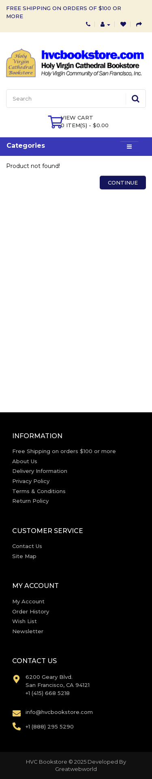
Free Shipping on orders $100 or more (64, 451)
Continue (123, 182)
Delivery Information (39, 471)
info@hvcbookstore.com (59, 712)
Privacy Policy (30, 481)
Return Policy (30, 501)
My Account (28, 601)
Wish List (24, 621)
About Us (24, 461)
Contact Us (27, 546)
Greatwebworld (76, 769)
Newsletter (27, 631)
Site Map (24, 556)
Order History (30, 611)
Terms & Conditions (39, 491)
